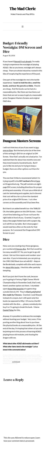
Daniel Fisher (8, 310)
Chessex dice (20, 249)
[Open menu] (22, 26)
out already (26, 61)
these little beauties (16, 289)
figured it (18, 61)
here (38, 181)
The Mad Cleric (22, 8)
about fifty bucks (12, 267)
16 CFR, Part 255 (16, 361)
